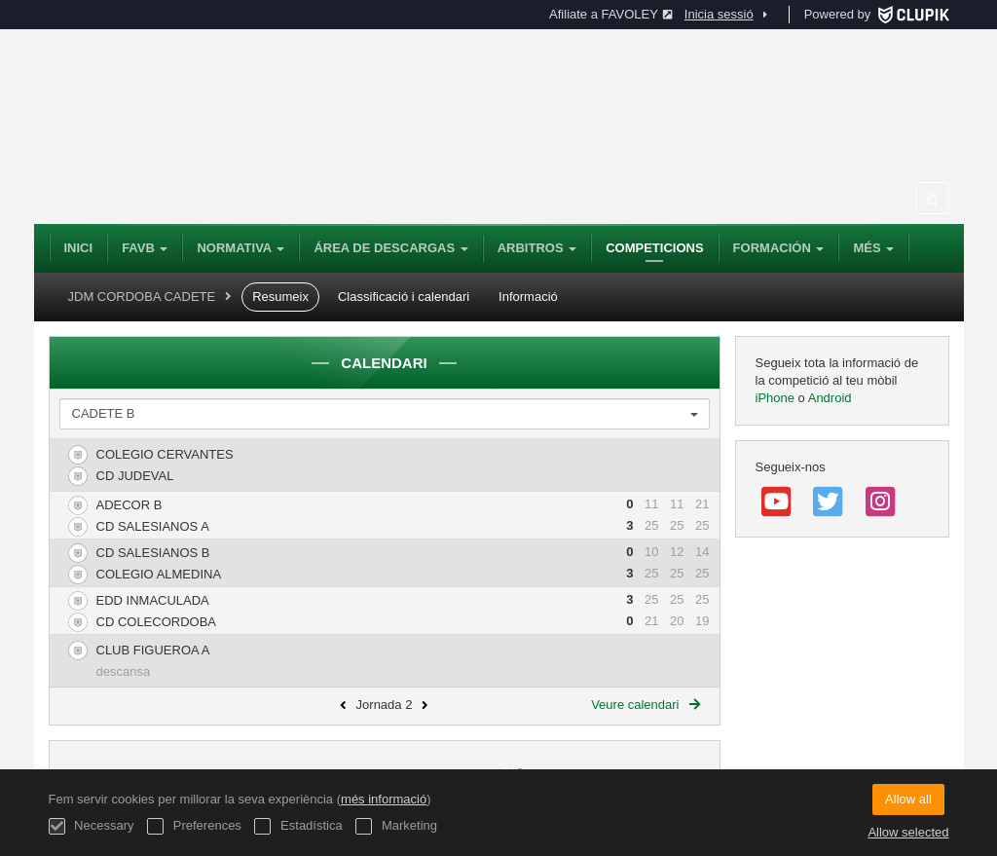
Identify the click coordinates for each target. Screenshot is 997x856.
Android (830, 398)
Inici (78, 248)
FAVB (144, 248)
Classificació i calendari (403, 296)
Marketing (396, 826)
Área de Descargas (390, 248)
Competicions (654, 248)
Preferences (194, 826)
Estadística (298, 826)
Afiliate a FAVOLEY (611, 14)
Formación (779, 248)
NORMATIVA (240, 248)
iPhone (777, 398)
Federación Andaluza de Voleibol (316, 127)
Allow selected (908, 832)
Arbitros (537, 248)
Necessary (91, 826)
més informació (383, 799)
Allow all (908, 799)
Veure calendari (645, 704)
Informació (528, 296)
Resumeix (280, 296)
